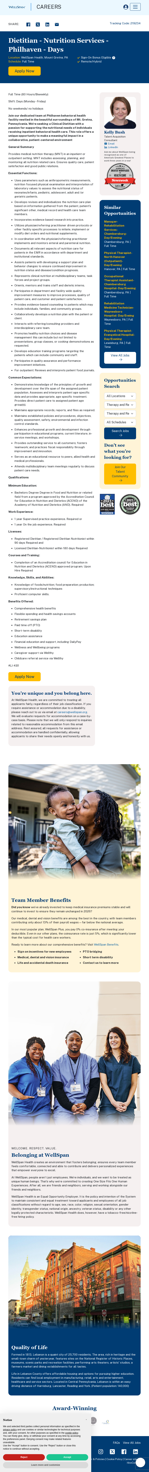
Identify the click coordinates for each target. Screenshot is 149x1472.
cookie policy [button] (71, 1433)
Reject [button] (24, 1457)
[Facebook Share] (28, 24)
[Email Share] (57, 24)
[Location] (120, 396)
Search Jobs (120, 433)
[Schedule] (120, 422)
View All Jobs (120, 357)
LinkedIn (111, 147)
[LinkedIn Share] (47, 24)
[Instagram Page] (101, 1451)
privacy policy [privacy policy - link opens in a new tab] (10, 1429)
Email (109, 143)
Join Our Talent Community (120, 473)
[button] (86, 1420)
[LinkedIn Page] (135, 1451)
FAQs (116, 1442)
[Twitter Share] (38, 24)
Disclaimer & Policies (92, 1459)
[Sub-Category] (120, 413)
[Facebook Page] (124, 1451)
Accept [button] (67, 1457)
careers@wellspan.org (72, 712)
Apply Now (24, 71)
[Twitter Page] (112, 1451)
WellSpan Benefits (106, 944)
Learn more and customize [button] (45, 1465)
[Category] (120, 404)
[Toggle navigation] (135, 7)
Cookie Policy (114, 1459)
